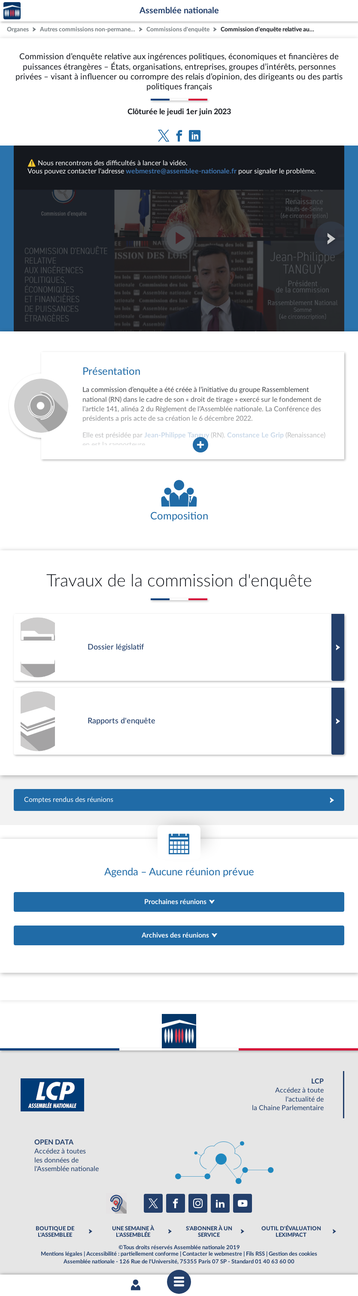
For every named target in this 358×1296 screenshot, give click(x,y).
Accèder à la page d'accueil (12, 11)
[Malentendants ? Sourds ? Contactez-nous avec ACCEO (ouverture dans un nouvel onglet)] (116, 1203)
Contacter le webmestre (212, 1254)
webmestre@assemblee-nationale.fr (181, 171)
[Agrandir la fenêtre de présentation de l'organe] (200, 444)
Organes (18, 29)
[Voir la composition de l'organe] (179, 501)
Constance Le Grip (255, 435)
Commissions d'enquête (177, 29)
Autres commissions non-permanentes (88, 29)
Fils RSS (255, 1254)
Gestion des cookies (293, 1254)
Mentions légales (61, 1254)
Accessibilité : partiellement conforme (132, 1254)
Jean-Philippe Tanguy (176, 435)
